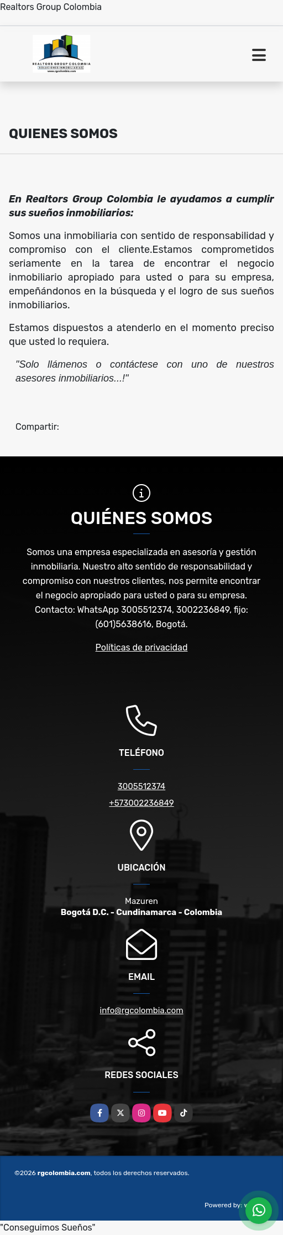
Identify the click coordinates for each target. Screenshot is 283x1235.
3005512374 (141, 786)
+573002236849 (141, 803)
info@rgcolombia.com (142, 1010)
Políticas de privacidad (142, 647)
